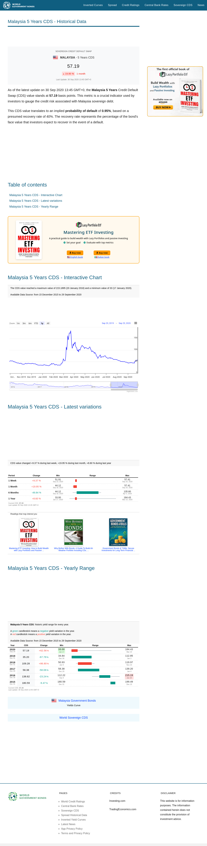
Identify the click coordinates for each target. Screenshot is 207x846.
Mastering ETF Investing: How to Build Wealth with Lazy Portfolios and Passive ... (29, 549)
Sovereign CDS (183, 5)
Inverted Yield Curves (73, 819)
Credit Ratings (130, 5)
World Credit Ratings (73, 801)
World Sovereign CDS (73, 717)
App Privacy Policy (72, 828)
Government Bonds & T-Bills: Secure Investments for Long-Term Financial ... (118, 549)
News (201, 5)
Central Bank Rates (156, 5)
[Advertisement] (73, 36)
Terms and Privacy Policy (75, 833)
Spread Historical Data (74, 815)
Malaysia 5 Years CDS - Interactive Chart (35, 195)
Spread (112, 5)
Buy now (75, 252)
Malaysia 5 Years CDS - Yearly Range (33, 206)
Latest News (68, 824)
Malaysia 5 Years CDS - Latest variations (35, 200)
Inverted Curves (93, 5)
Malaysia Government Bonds (77, 700)
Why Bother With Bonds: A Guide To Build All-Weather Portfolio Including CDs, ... (73, 549)
